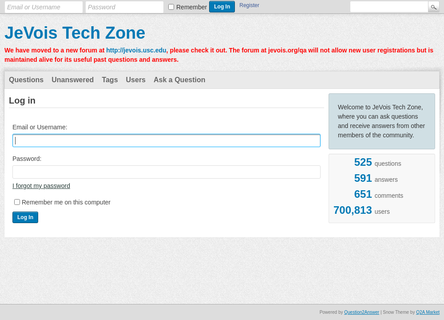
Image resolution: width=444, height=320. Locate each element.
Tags (110, 80)
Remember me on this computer (66, 202)
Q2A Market (428, 312)
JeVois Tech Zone (74, 33)
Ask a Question (179, 80)
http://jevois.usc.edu (136, 50)
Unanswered (73, 80)
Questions (26, 80)
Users (136, 80)
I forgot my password (41, 185)
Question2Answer (361, 312)
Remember (191, 7)
